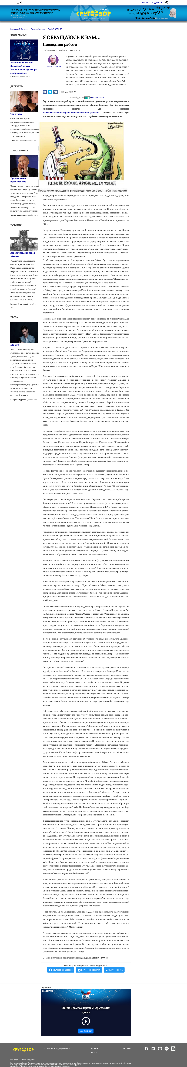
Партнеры (126, 1048)
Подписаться (97, 97)
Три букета (16, 114)
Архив (145, 3)
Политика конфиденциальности (57, 1048)
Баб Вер (14, 345)
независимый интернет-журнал (93, 18)
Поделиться (67, 92)
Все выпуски (86, 1031)
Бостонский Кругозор (27, 1060)
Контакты (93, 1053)
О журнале (93, 1048)
